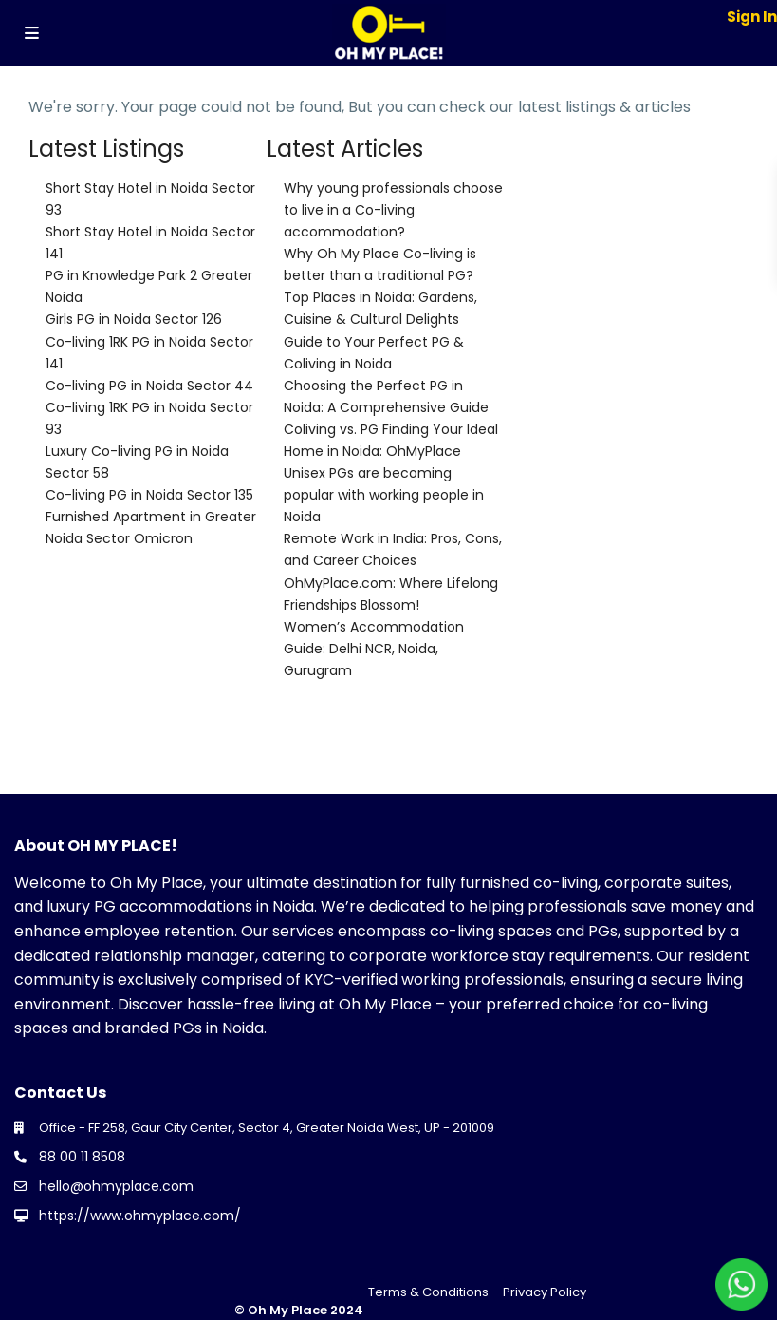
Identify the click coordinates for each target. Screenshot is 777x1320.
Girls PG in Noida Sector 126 (134, 319)
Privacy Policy (544, 1292)
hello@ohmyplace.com (116, 1186)
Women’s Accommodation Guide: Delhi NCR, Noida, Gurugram (374, 648)
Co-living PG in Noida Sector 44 (149, 385)
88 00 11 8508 (82, 1156)
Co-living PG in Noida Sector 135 (149, 494)
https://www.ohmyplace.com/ (140, 1215)
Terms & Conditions (428, 1292)
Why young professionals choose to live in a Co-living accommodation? (393, 210)
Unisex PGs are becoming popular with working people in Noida (384, 494)
